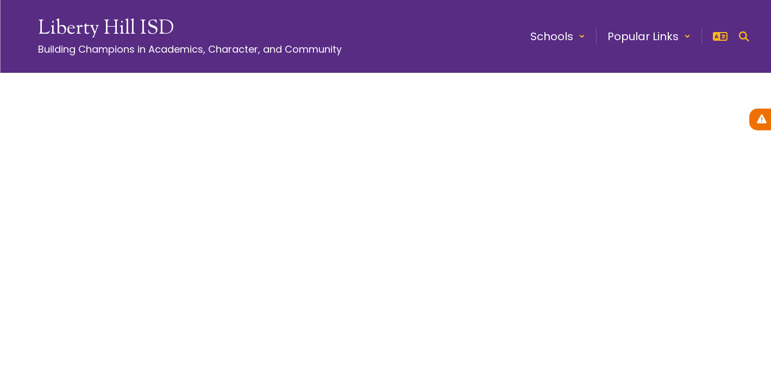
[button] (557, 36)
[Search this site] (743, 36)
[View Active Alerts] (760, 119)
